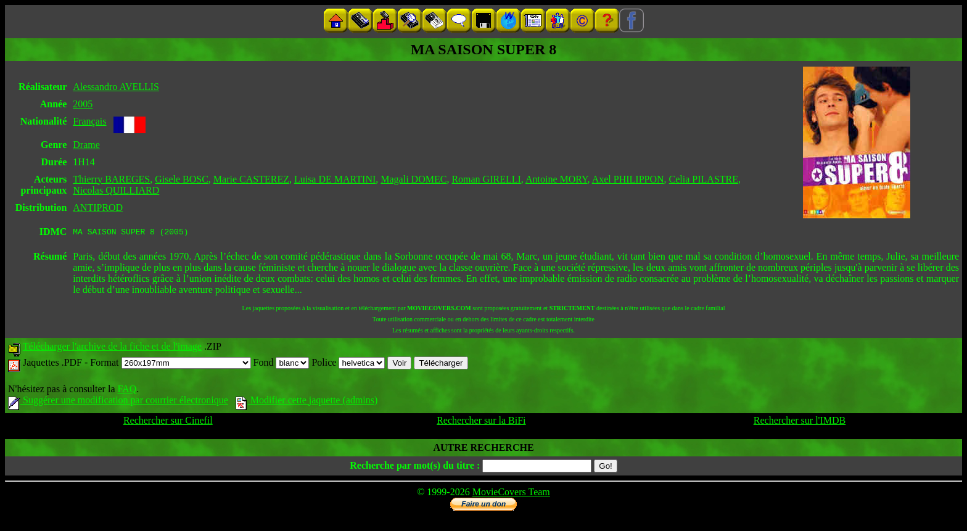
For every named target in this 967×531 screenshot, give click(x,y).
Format (170, 364)
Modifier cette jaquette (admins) (307, 402)
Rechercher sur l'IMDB (800, 422)
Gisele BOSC (181, 179)
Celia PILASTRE (703, 179)
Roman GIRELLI (486, 179)
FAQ (126, 390)
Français (89, 121)
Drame (86, 144)
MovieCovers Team (511, 493)
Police (348, 364)
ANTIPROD (98, 207)
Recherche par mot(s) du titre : (415, 467)
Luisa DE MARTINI (335, 179)
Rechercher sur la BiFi (481, 422)
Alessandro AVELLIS (116, 86)
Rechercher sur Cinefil (168, 422)
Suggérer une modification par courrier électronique (118, 402)
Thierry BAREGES (111, 179)
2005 (83, 104)
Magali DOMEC (413, 179)
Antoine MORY (556, 179)
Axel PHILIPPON (628, 179)
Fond (281, 364)
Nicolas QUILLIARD (116, 190)
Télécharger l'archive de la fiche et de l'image (112, 348)
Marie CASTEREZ (251, 179)
